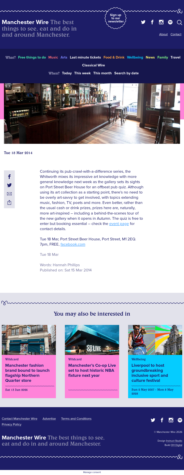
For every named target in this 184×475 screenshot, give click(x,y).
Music (53, 57)
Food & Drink (114, 57)
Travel (175, 57)
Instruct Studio (174, 440)
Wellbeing (135, 57)
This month (102, 73)
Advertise (49, 419)
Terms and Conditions (76, 419)
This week (82, 73)
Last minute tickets (85, 57)
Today (67, 73)
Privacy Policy (11, 424)
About (163, 34)
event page (119, 223)
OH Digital (176, 445)
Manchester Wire (25, 22)
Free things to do (32, 57)
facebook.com (73, 244)
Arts (64, 57)
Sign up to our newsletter (116, 18)
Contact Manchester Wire (19, 419)
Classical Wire (93, 65)
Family (162, 57)
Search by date (126, 73)
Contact (176, 34)
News (150, 57)
